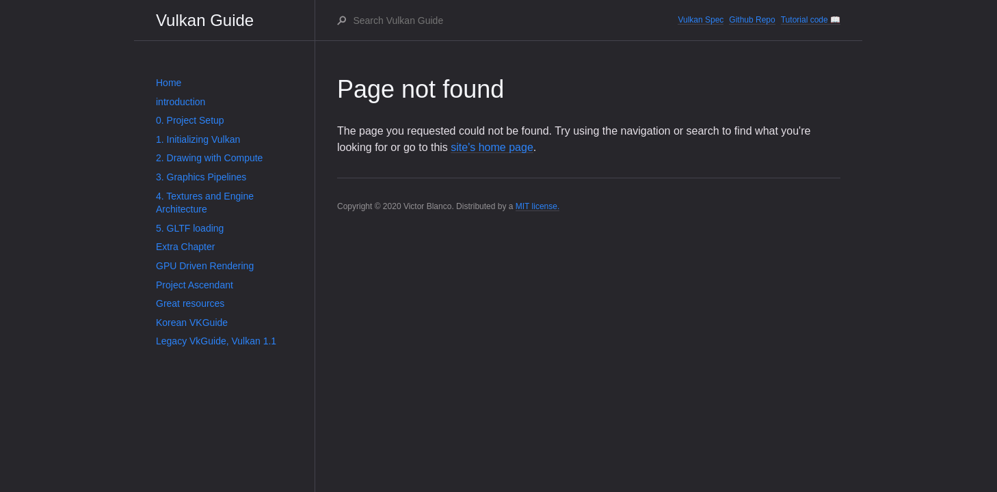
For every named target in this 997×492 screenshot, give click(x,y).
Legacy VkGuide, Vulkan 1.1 (216, 341)
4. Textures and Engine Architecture (205, 203)
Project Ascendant (194, 284)
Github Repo (752, 20)
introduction (180, 101)
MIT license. (537, 206)
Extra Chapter (185, 246)
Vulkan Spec (700, 20)
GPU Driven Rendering (205, 265)
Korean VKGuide (192, 322)
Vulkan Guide (205, 20)
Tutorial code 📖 (810, 20)
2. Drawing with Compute (209, 157)
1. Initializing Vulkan (198, 139)
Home (168, 82)
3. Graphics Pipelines (201, 177)
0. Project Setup (190, 120)
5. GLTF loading (190, 228)
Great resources (190, 303)
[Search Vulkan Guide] (514, 20)
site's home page (492, 147)
